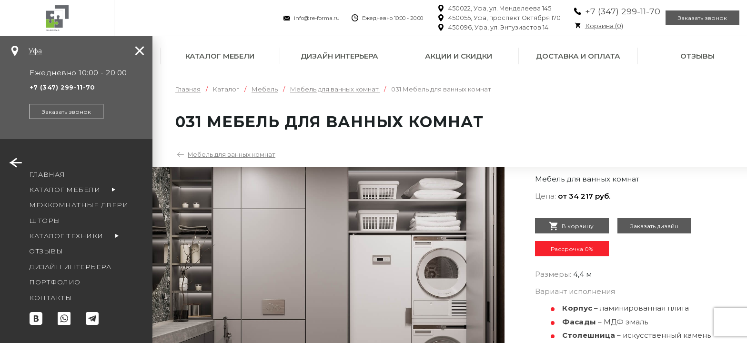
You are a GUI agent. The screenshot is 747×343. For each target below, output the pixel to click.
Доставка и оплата (578, 56)
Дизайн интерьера (339, 56)
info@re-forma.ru (298, 18)
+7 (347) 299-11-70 (603, 11)
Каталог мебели (219, 56)
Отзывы (697, 56)
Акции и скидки (458, 56)
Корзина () (585, 26)
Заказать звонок (696, 18)
